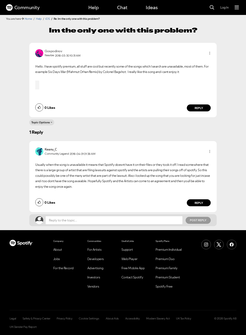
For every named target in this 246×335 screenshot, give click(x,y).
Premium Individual (168, 249)
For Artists (94, 249)
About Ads (112, 318)
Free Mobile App (133, 268)
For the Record (63, 268)
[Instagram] (206, 244)
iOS (47, 19)
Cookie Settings (89, 318)
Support (127, 249)
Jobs (56, 259)
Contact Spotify (132, 277)
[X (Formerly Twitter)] (219, 244)
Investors (93, 277)
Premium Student (167, 277)
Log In (224, 7)
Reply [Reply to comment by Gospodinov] (199, 108)
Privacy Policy (64, 318)
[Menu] (236, 7)
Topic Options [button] (40, 122)
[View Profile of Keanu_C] (51, 149)
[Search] (212, 7)
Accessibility (132, 318)
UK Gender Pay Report (23, 327)
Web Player (129, 259)
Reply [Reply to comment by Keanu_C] (199, 203)
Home (28, 19)
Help (93, 7)
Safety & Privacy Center (36, 318)
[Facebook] (231, 244)
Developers (95, 259)
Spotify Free (164, 286)
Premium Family (166, 268)
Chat (122, 7)
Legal (13, 318)
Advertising (95, 268)
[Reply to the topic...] (114, 220)
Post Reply (198, 220)
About (57, 249)
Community (22, 7)
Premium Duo (165, 259)
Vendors (93, 286)
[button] (210, 53)
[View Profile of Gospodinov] (53, 51)
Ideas (152, 7)
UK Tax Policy (183, 318)
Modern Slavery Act (158, 318)
